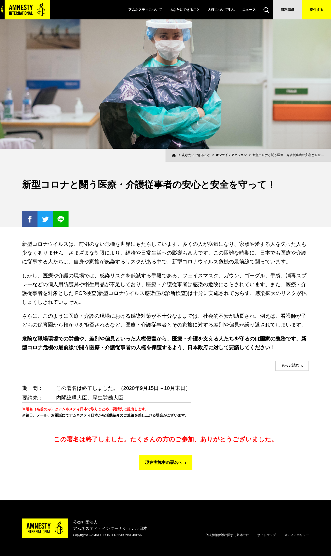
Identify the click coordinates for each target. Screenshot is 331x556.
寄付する (316, 10)
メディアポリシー (296, 535)
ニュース (249, 10)
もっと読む (290, 365)
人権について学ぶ (221, 10)
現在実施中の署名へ (163, 462)
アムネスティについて (145, 10)
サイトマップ (266, 535)
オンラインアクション (231, 155)
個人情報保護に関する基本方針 (227, 535)
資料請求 (287, 10)
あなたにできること (185, 10)
